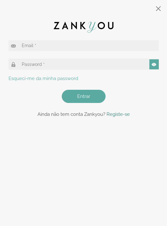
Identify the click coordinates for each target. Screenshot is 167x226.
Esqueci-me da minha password (43, 78)
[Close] (158, 8)
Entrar (83, 96)
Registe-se (118, 114)
